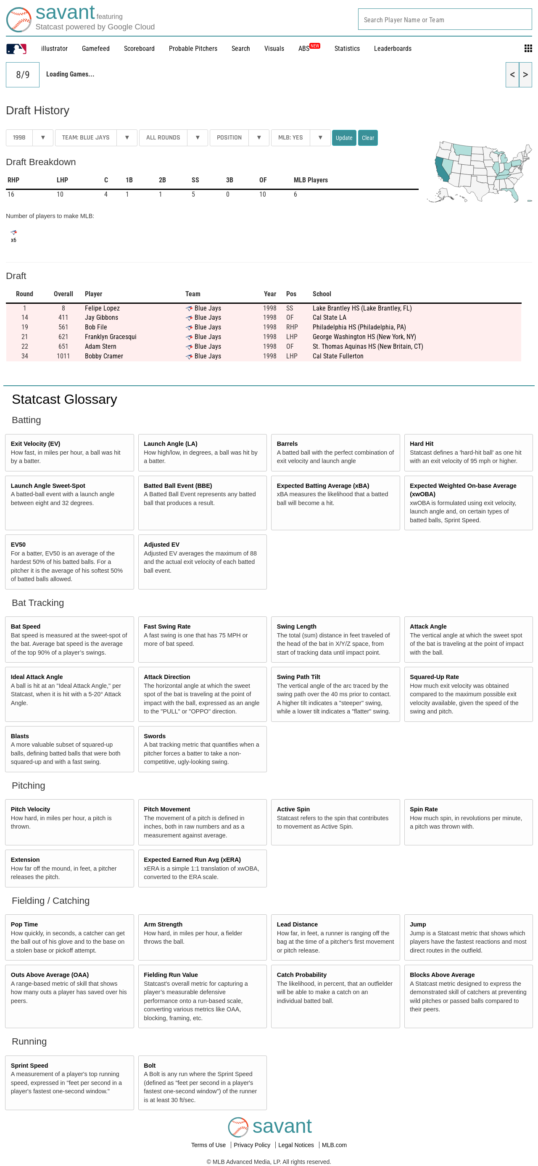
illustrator (54, 49)
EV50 (18, 544)
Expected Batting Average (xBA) (323, 485)
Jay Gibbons (101, 317)
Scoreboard (139, 49)
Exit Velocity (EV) (36, 443)
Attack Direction (167, 677)
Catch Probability (302, 974)
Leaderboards (392, 49)
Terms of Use (209, 1145)
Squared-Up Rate (434, 677)
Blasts (20, 736)
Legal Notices (297, 1145)
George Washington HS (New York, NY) (364, 337)
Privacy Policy (253, 1145)
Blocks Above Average (442, 974)
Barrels (287, 443)
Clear (368, 137)
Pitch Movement (167, 809)
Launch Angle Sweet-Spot (48, 485)
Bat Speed (25, 626)
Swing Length (296, 626)
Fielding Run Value (171, 974)
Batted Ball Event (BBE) (178, 485)
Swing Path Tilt (298, 677)
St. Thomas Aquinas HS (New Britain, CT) (368, 346)
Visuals (274, 49)
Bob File (96, 327)
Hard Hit (421, 443)
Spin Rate (424, 809)
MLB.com (334, 1145)
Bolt (150, 1065)
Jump (418, 924)
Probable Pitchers (193, 49)
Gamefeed (96, 49)
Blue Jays (208, 308)
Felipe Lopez (102, 308)
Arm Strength (163, 924)
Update (344, 137)
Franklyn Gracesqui (111, 337)
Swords (155, 736)
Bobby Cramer (104, 356)
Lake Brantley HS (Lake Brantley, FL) (362, 308)
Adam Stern (100, 346)
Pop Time (24, 924)
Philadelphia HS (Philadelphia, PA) (359, 327)
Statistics (347, 49)
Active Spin (293, 809)
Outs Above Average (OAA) (50, 974)
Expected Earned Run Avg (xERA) (192, 859)
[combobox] (445, 19)
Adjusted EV (161, 544)
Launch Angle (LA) (170, 443)
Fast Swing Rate (167, 626)
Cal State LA (329, 317)
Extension (25, 859)
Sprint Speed (29, 1065)
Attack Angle (428, 626)
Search (241, 49)
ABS (309, 49)
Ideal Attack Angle (37, 677)
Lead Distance (297, 924)
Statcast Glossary (64, 399)
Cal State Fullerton (338, 356)
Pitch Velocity (30, 809)
